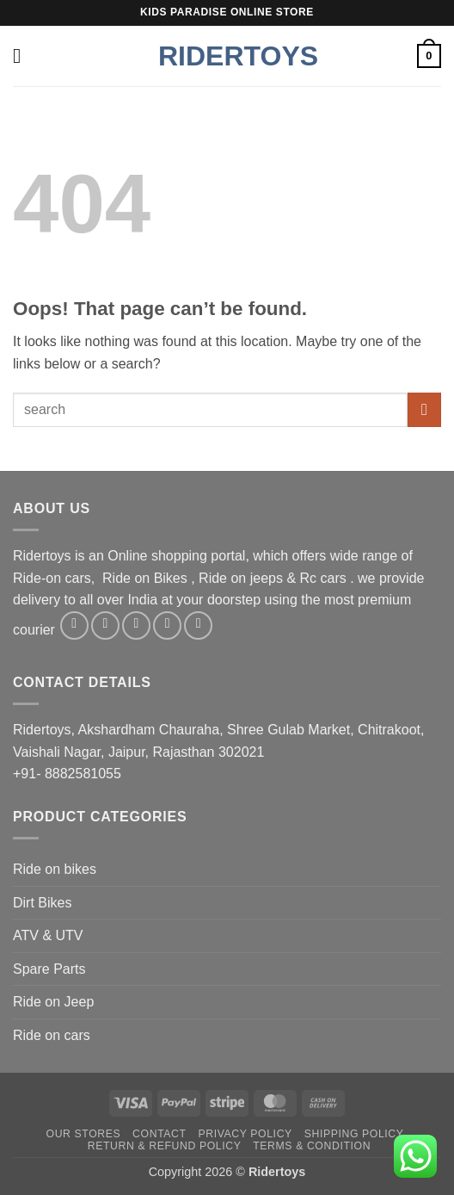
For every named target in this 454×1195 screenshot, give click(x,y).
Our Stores (83, 1134)
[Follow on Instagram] (105, 625)
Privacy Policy (244, 1134)
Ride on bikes (54, 869)
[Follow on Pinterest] (198, 625)
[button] (23, 55)
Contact (159, 1134)
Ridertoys (227, 56)
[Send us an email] (167, 625)
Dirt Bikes (42, 902)
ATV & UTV (48, 935)
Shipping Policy (354, 1134)
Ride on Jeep (53, 1001)
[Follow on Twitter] (136, 625)
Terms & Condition (312, 1146)
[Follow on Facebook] (74, 625)
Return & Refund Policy (165, 1146)
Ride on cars (51, 1035)
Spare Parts (49, 969)
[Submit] (424, 409)
